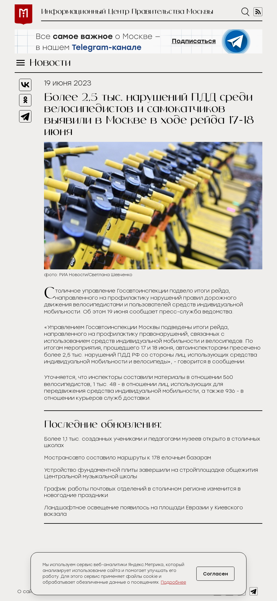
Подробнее (173, 582)
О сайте (27, 591)
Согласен (215, 574)
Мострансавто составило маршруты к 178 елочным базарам (127, 457)
